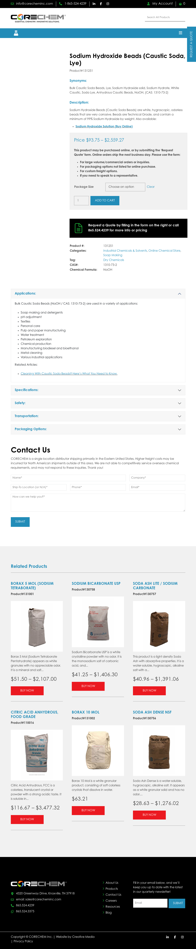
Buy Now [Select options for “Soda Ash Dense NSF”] (149, 814)
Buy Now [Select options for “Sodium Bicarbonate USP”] (88, 685)
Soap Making (112, 255)
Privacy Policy (23, 940)
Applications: (25, 293)
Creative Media (83, 936)
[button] (14, 33)
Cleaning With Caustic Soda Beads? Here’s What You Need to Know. (69, 373)
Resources (113, 906)
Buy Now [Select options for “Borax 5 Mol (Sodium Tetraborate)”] (27, 690)
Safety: (20, 403)
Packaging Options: (31, 429)
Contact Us (113, 894)
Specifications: (26, 390)
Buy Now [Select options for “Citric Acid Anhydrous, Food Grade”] (27, 818)
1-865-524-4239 (77, 4)
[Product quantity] (81, 200)
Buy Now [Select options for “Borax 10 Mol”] (88, 809)
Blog (109, 912)
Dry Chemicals (113, 260)
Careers (111, 900)
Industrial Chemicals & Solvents (125, 250)
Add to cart (105, 200)
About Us (112, 882)
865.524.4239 (25, 905)
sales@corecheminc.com (43, 899)
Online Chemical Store (164, 250)
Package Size (84, 187)
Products (112, 888)
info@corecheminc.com (33, 4)
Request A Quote (191, 44)
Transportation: (27, 416)
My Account (160, 4)
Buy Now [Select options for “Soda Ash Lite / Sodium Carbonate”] (149, 690)
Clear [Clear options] (151, 187)
